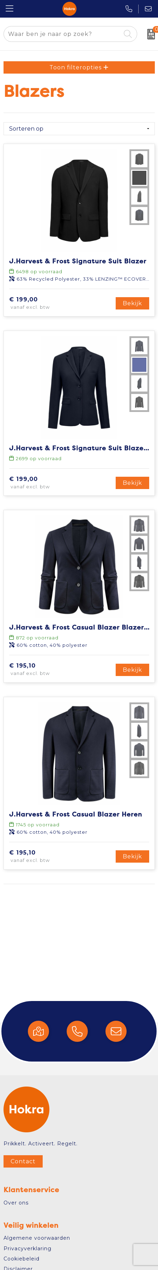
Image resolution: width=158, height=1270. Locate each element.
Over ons (16, 1203)
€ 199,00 (43, 303)
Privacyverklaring (27, 1248)
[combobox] (62, 34)
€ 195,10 (42, 669)
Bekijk (132, 303)
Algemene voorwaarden (37, 1238)
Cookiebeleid (22, 1259)
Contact (23, 1161)
